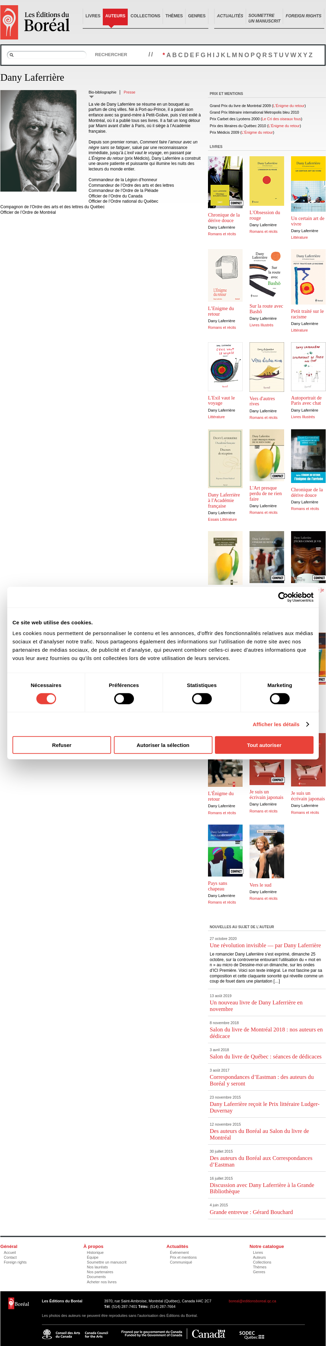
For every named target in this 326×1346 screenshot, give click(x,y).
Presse (129, 92)
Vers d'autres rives (262, 401)
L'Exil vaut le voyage (221, 400)
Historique (95, 1252)
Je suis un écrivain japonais (266, 794)
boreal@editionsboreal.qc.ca (252, 1301)
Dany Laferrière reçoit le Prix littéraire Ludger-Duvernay (264, 1107)
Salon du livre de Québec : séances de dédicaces (266, 1056)
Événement (179, 1252)
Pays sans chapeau (217, 885)
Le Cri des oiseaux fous (281, 119)
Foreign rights (15, 1262)
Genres (197, 16)
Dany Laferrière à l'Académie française (224, 500)
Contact (10, 1257)
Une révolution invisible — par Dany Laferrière (265, 945)
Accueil (10, 1252)
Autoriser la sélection (163, 745)
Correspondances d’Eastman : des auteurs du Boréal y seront (262, 1080)
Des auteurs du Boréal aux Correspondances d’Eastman (261, 1161)
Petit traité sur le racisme (307, 313)
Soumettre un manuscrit (107, 1262)
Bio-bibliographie (102, 92)
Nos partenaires (100, 1272)
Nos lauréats (97, 1267)
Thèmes (174, 16)
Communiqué (181, 1262)
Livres (92, 16)
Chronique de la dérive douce (224, 217)
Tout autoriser (264, 745)
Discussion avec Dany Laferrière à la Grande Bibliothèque (262, 1188)
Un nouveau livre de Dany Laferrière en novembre (256, 1005)
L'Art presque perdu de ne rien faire (266, 493)
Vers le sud (260, 885)
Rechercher (111, 54)
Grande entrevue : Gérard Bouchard (251, 1212)
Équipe (93, 1257)
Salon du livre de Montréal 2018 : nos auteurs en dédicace (266, 1032)
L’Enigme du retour (221, 311)
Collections (145, 16)
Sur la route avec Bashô (266, 308)
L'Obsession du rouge (265, 215)
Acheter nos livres (102, 1282)
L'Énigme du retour (289, 106)
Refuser (62, 745)
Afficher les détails (276, 724)
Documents (96, 1277)
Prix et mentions (183, 1257)
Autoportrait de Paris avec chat (306, 400)
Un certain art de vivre (307, 221)
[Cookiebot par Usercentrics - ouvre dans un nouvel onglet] (283, 597)
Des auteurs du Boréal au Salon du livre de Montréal (259, 1134)
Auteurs (115, 16)
